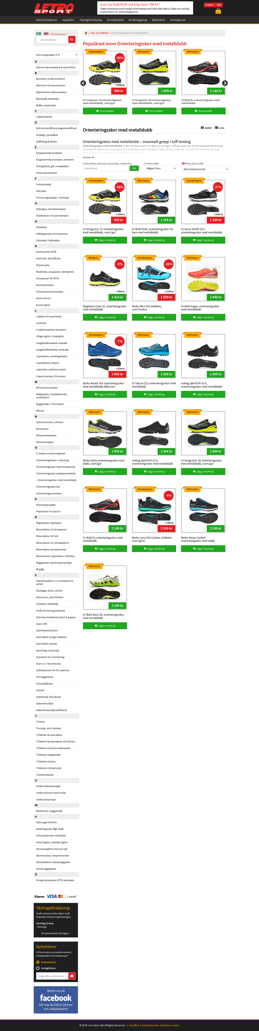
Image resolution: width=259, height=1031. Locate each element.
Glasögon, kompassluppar (51, 209)
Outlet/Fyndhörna (46, 19)
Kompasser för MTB (47, 278)
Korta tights (43, 305)
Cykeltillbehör (44, 116)
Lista (219, 127)
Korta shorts (43, 298)
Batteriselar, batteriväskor (51, 92)
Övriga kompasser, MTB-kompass (55, 880)
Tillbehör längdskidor (48, 754)
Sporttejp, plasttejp (47, 650)
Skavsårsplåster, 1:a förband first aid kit (54, 582)
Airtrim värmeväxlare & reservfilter (56, 67)
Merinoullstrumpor (47, 387)
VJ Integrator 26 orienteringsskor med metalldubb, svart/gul (201, 462)
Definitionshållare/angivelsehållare (56, 128)
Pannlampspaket (46, 504)
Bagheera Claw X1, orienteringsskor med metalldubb (105, 308)
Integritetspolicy (150, 1025)
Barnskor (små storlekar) (50, 78)
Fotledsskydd (43, 184)
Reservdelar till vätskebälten (52, 542)
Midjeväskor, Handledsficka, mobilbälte (51, 396)
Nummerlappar (45, 442)
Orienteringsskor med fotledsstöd (55, 466)
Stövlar (40, 690)
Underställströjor (46, 799)
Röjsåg (40, 569)
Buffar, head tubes (46, 105)
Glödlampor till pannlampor (52, 215)
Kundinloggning (138, 19)
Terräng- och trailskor (48, 728)
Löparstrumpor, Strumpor (51, 376)
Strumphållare (44, 683)
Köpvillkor (68, 19)
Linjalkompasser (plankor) (51, 329)
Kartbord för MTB (46, 251)
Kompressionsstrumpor (49, 291)
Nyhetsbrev (158, 19)
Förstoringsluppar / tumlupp (52, 197)
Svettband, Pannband (48, 696)
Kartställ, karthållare (48, 258)
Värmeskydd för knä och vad (51, 849)
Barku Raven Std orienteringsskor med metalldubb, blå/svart (103, 385)
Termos (40, 721)
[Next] (225, 83)
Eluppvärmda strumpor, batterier (55, 159)
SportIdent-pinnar (46, 643)
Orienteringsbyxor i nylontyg (52, 460)
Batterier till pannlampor (50, 85)
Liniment (41, 323)
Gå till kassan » (59, 34)
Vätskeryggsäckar (46, 868)
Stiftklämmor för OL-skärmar (52, 670)
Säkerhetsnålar (45, 703)
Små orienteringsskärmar (50, 610)
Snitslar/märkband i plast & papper (56, 617)
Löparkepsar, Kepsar (47, 362)
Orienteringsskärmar (48, 486)
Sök (134, 168)
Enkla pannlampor (46, 172)
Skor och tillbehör (100, 33)
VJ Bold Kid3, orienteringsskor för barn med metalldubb (152, 231)
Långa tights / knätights (50, 336)
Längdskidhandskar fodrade (51, 343)
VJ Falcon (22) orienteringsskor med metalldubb (154, 385)
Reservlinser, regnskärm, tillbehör (55, 556)
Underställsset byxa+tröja (51, 792)
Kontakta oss (178, 19)
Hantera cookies (171, 1025)
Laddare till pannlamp (48, 316)
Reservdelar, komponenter (51, 549)
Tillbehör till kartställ (48, 768)
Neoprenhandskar (46, 435)
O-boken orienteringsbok (50, 453)
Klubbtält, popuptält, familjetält (55, 271)
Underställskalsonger (48, 786)
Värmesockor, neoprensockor (52, 855)
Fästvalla (41, 191)
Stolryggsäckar (44, 676)
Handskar (41, 227)
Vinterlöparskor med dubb (51, 835)
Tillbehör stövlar (46, 761)
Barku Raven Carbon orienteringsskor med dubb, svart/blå (198, 539)
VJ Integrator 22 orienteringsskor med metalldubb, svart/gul (103, 231)
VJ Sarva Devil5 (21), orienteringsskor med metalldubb (201, 231)
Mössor (40, 410)
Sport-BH (41, 623)
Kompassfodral (45, 285)
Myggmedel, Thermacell (50, 404)
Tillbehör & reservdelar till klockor (55, 741)
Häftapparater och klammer (52, 233)
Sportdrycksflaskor (47, 630)
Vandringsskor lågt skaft (50, 829)
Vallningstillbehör (46, 822)
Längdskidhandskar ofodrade (52, 349)
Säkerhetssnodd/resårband (51, 710)
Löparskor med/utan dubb (51, 369)
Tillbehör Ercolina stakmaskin (53, 748)
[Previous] (83, 83)
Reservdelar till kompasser (51, 529)
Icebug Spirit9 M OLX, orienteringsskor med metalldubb (201, 385)
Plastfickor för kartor (48, 511)
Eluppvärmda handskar (49, 153)
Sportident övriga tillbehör (51, 637)
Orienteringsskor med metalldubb (57, 480)
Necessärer (42, 428)
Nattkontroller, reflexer (49, 422)
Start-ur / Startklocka (48, 663)
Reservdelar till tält (47, 536)
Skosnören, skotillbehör (50, 597)
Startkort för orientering (50, 657)
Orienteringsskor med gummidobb (55, 473)
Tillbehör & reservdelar (49, 734)
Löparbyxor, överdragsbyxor (52, 356)
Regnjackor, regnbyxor (49, 522)
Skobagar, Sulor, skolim (49, 590)
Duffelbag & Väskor (46, 141)
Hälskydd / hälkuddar (48, 240)
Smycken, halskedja (47, 603)
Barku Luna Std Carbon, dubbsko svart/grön (152, 539)
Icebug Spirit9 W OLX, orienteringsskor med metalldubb (152, 462)
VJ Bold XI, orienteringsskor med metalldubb (103, 539)
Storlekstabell (115, 19)
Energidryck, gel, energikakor (52, 166)
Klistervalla (42, 265)
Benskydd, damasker (47, 98)
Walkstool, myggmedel (49, 811)
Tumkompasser (45, 774)
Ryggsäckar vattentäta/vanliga (54, 562)
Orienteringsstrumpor (49, 493)
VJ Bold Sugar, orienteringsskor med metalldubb (200, 308)
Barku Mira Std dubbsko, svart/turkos (147, 308)
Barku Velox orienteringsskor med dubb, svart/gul (103, 462)
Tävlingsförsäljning (91, 19)
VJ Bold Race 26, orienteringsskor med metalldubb (103, 616)
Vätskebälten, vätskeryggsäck (53, 862)
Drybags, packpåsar (47, 135)
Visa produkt (105, 111)
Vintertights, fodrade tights (52, 842)
